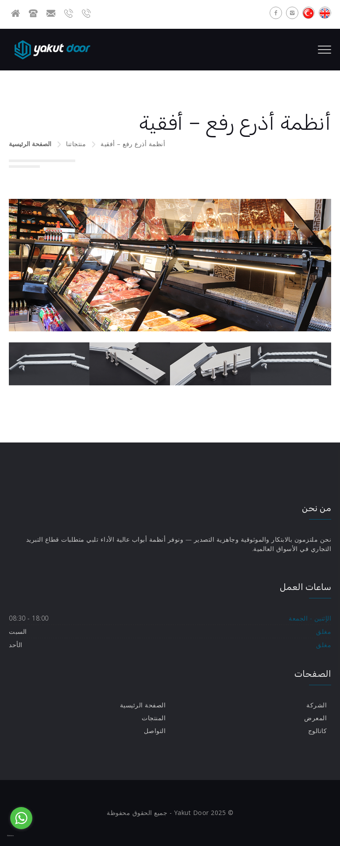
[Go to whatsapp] (21, 818)
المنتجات (154, 718)
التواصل (155, 730)
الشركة (316, 705)
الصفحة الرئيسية (30, 144)
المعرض (315, 718)
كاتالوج (317, 730)
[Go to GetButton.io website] (21, 836)
